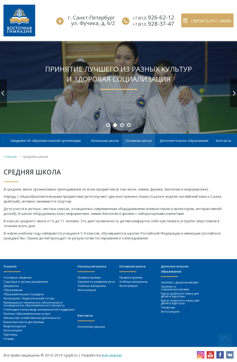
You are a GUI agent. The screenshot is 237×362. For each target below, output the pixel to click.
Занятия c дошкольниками (179, 282)
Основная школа (138, 140)
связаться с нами (207, 21)
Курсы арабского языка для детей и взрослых (180, 295)
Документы (11, 286)
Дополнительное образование (184, 140)
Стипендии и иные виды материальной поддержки (39, 309)
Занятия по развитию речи (96, 282)
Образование (13, 290)
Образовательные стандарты (23, 294)
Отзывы (8, 339)
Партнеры (10, 335)
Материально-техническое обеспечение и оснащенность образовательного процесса (34, 304)
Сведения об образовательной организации (45, 140)
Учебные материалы (92, 286)
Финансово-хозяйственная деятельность (32, 318)
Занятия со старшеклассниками (175, 288)
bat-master (112, 355)
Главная (10, 156)
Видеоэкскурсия (14, 326)
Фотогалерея (12, 330)
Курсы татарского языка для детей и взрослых (180, 301)
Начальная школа (105, 140)
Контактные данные (91, 327)
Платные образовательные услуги (26, 314)
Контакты (223, 140)
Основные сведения (17, 277)
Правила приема (89, 277)
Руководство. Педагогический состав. (28, 298)
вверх (225, 345)
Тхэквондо (168, 307)
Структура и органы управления (25, 282)
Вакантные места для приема (23, 322)
